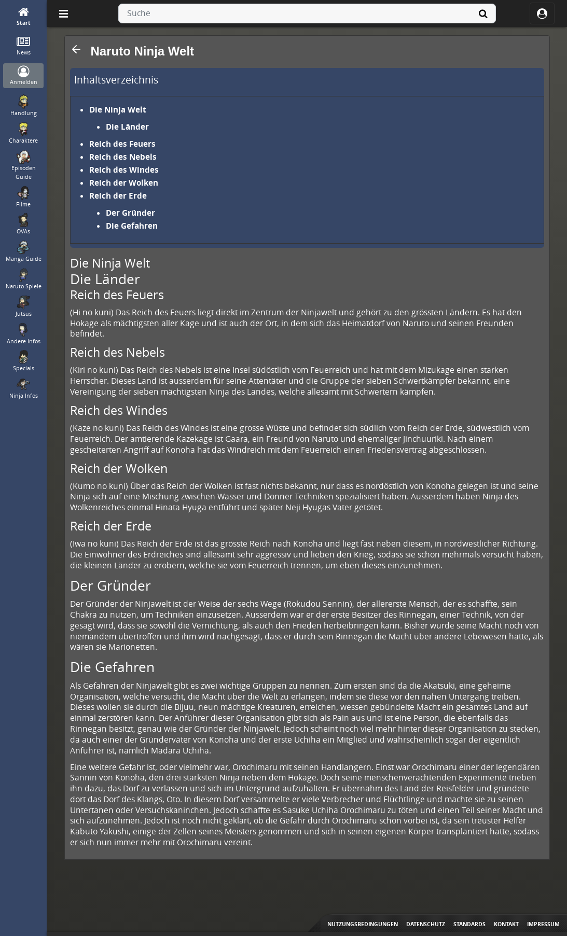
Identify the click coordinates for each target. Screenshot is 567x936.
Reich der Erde (118, 195)
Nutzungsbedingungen (362, 924)
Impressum (543, 924)
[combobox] (307, 13)
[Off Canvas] (63, 13)
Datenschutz (425, 924)
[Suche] (483, 13)
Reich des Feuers (122, 143)
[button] (76, 49)
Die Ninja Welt (117, 109)
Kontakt (506, 924)
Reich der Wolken (123, 182)
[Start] (23, 17)
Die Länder (127, 126)
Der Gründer (130, 212)
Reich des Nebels (123, 156)
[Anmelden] (23, 76)
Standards (469, 924)
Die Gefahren (132, 225)
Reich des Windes (124, 169)
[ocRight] (542, 13)
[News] (23, 46)
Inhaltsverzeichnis (116, 80)
